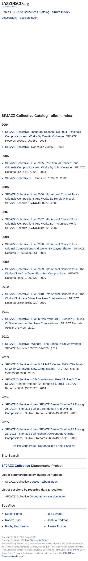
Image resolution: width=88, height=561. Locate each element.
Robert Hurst (13, 520)
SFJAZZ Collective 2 (18, 178)
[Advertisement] (44, 66)
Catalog (44, 12)
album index (60, 12)
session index (28, 17)
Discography (9, 17)
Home (5, 12)
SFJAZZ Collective (24, 12)
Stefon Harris (13, 513)
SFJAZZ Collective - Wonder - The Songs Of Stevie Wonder (43, 343)
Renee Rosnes (57, 526)
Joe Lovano (55, 513)
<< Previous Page (24, 445)
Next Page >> (66, 445)
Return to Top (46, 445)
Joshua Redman (58, 520)
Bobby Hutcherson (17, 526)
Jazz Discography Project (36, 540)
